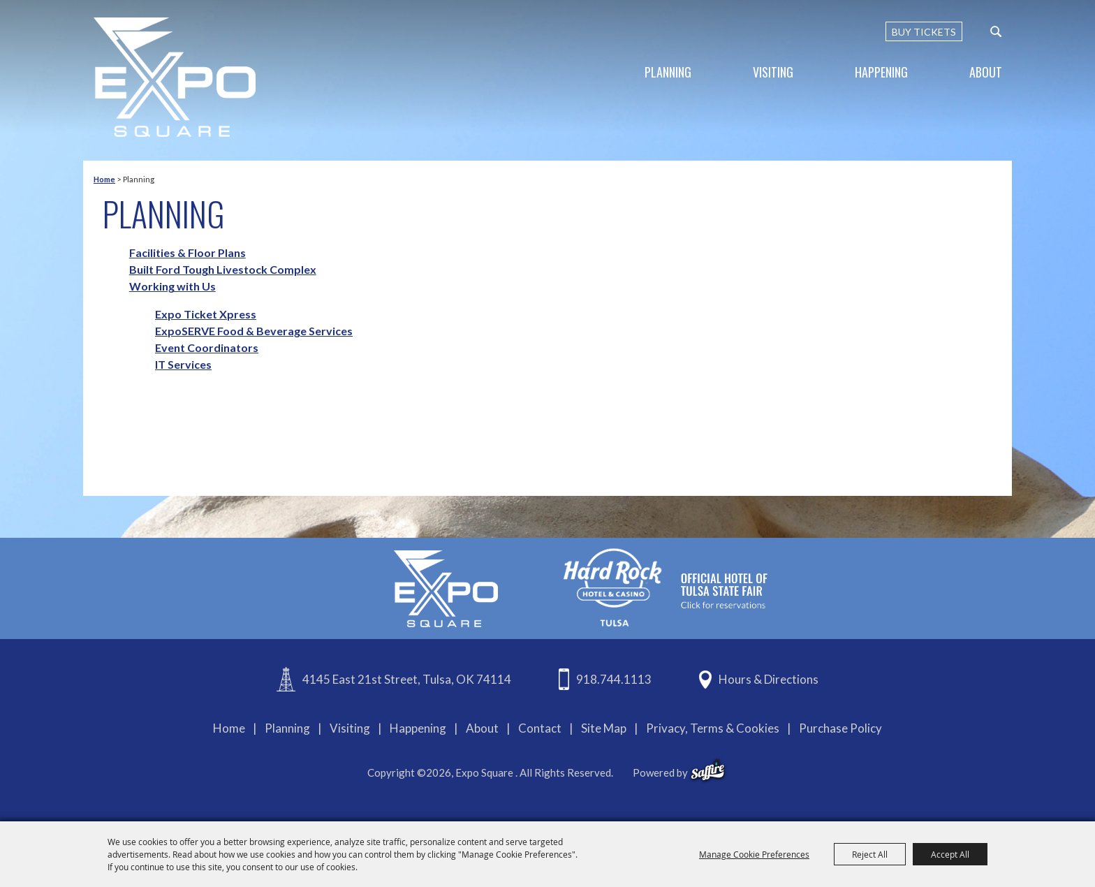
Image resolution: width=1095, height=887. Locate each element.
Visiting (773, 72)
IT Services (183, 364)
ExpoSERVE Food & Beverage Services (254, 330)
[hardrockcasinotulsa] (665, 587)
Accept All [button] (950, 854)
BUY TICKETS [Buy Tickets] (924, 32)
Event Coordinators (206, 347)
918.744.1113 (614, 679)
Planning (668, 72)
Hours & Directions (768, 679)
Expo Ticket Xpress (205, 314)
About (985, 72)
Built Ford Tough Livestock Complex (222, 269)
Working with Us (172, 286)
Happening (881, 72)
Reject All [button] (870, 854)
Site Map (603, 728)
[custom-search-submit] (995, 31)
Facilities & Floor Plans (187, 252)
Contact (539, 728)
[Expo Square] (175, 77)
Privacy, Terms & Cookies (712, 728)
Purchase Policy (840, 728)
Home (104, 179)
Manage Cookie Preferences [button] (754, 854)
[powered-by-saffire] (708, 770)
